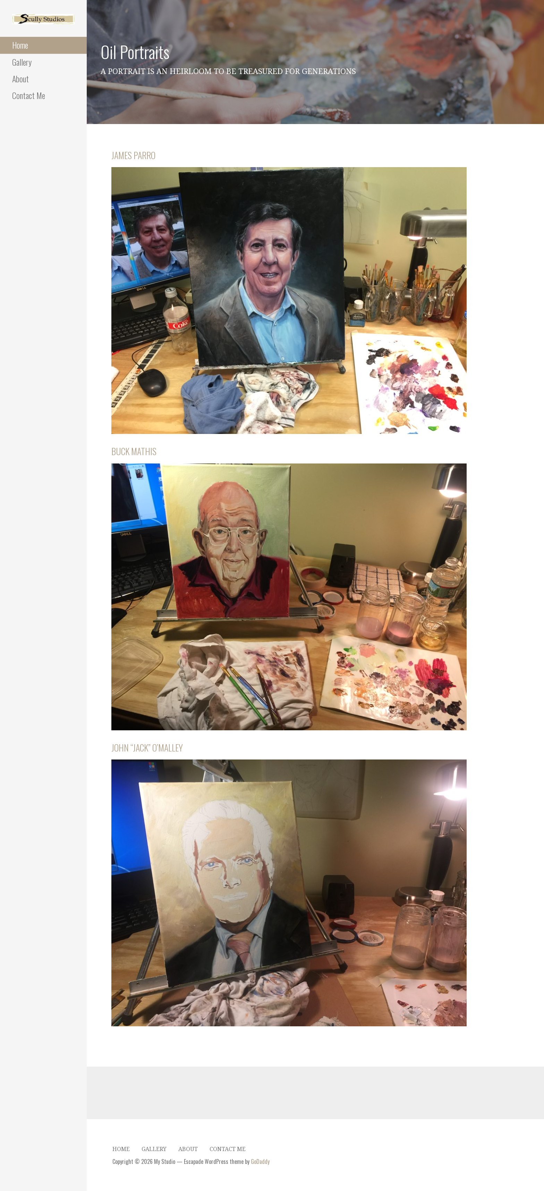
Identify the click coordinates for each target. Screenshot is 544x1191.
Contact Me (28, 95)
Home (20, 45)
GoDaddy (260, 1161)
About (20, 78)
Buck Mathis (133, 451)
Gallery (22, 62)
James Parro (133, 155)
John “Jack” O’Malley (147, 747)
